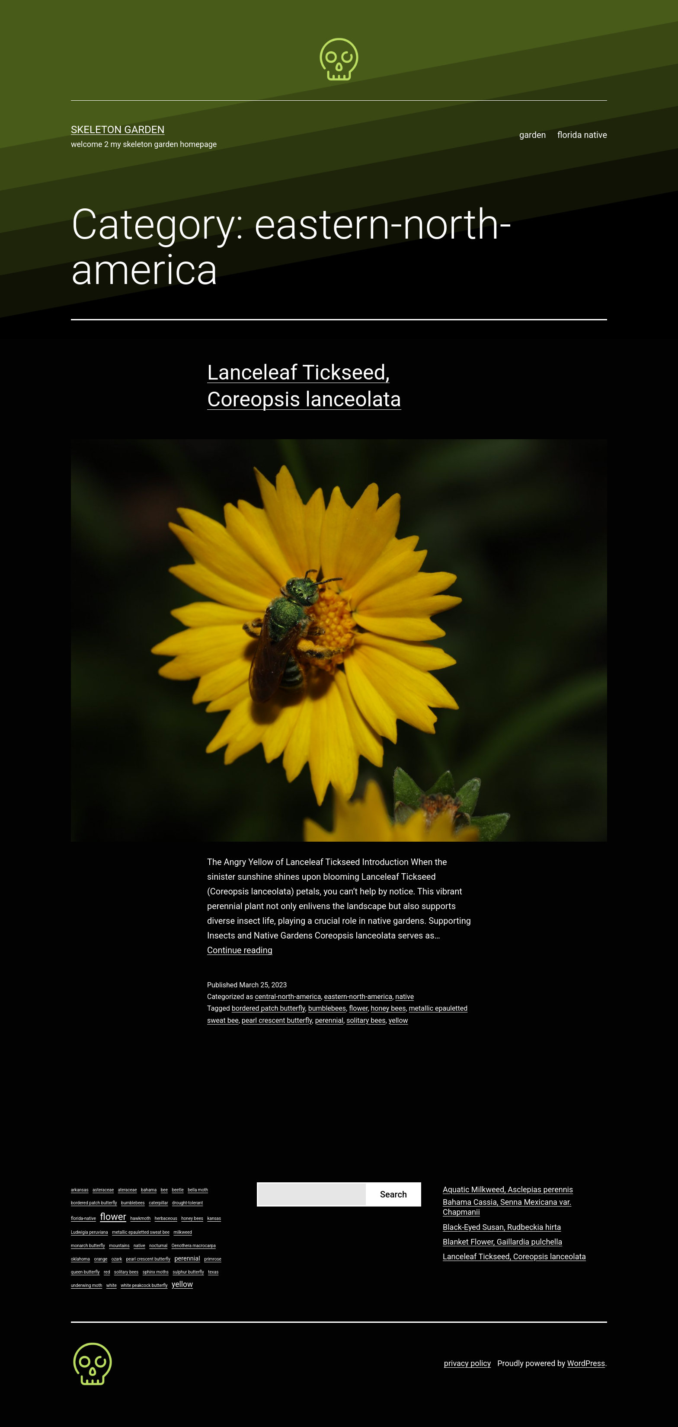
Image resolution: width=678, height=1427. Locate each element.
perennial (329, 1020)
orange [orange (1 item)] (101, 1259)
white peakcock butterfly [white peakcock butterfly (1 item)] (144, 1285)
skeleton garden (118, 130)
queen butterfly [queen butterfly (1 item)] (85, 1272)
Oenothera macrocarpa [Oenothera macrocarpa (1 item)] (194, 1245)
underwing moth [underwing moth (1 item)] (86, 1285)
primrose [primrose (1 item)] (212, 1259)
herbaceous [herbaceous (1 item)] (166, 1218)
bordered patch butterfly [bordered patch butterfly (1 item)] (94, 1202)
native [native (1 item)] (139, 1245)
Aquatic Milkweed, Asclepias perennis (508, 1189)
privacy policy (467, 1363)
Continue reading (239, 950)
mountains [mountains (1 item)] (119, 1245)
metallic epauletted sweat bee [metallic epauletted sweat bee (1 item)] (141, 1232)
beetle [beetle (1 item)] (177, 1190)
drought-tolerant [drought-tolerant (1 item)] (187, 1202)
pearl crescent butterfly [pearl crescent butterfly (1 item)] (148, 1259)
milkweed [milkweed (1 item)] (182, 1232)
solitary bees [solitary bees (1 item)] (126, 1272)
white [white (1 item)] (111, 1285)
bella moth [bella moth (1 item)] (198, 1190)
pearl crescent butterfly (277, 1020)
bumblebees (327, 1008)
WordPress (586, 1363)
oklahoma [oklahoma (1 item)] (80, 1259)
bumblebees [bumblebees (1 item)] (133, 1202)
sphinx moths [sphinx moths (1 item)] (156, 1272)
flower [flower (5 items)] (113, 1216)
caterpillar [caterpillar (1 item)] (158, 1202)
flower (358, 1008)
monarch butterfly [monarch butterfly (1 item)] (88, 1245)
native (404, 997)
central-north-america (288, 997)
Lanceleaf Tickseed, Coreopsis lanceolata (514, 1256)
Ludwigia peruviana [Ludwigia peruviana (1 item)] (89, 1232)
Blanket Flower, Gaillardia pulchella (502, 1241)
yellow (398, 1020)
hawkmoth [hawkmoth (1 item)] (140, 1218)
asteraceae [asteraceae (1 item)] (103, 1190)
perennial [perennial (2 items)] (187, 1258)
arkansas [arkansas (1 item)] (80, 1190)
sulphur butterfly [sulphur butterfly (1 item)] (188, 1272)
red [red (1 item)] (107, 1272)
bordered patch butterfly (268, 1008)
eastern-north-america (358, 997)
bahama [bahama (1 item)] (149, 1190)
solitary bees (365, 1020)
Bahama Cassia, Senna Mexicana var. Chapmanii (507, 1206)
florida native (582, 135)
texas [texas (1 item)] (213, 1272)
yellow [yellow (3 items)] (182, 1284)
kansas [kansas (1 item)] (214, 1218)
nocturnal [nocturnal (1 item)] (158, 1245)
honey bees (388, 1008)
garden (532, 135)
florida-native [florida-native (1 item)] (83, 1218)
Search (393, 1194)
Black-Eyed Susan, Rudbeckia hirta (502, 1227)
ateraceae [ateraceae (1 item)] (127, 1190)
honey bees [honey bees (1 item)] (192, 1218)
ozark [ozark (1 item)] (117, 1259)
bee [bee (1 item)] (164, 1190)
